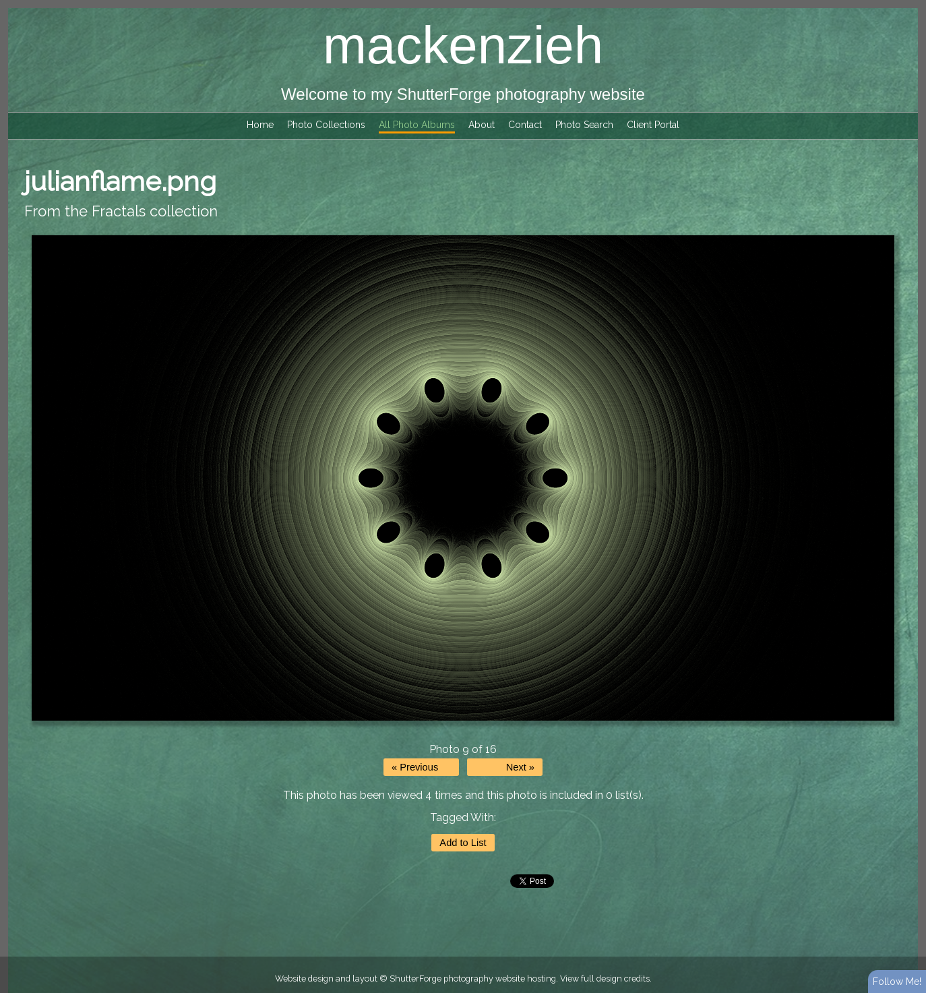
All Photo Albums (417, 124)
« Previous (415, 767)
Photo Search (584, 124)
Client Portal (653, 124)
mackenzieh (463, 45)
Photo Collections (326, 124)
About (481, 124)
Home (260, 124)
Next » (520, 767)
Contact (525, 124)
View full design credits (605, 978)
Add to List (462, 842)
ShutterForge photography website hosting (473, 978)
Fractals (119, 211)
